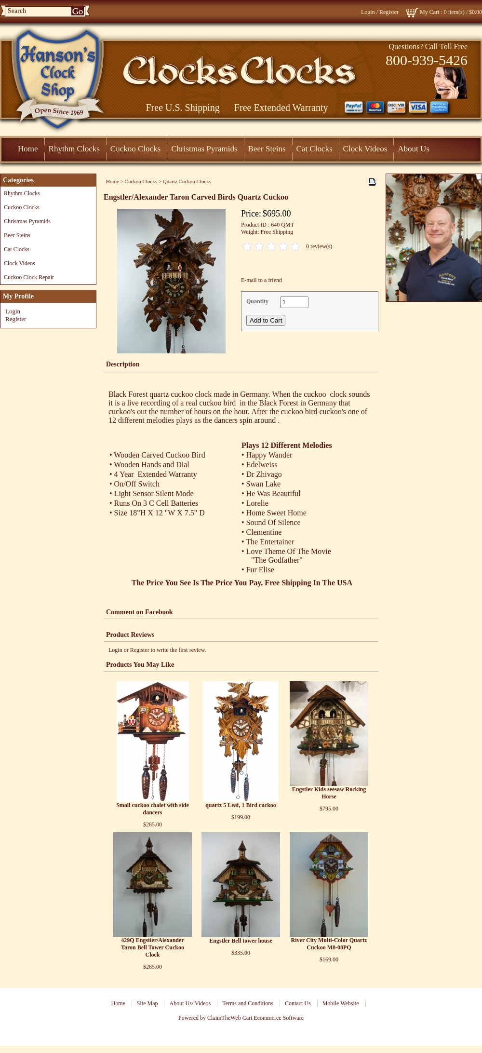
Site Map (147, 1003)
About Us (413, 148)
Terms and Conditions (247, 1003)
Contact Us (298, 1003)
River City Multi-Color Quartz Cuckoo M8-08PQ (329, 944)
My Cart (429, 12)
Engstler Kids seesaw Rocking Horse (329, 793)
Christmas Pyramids (204, 148)
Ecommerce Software (279, 1017)
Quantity (257, 301)
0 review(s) (319, 246)
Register (389, 12)
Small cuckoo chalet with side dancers (152, 809)
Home (28, 148)
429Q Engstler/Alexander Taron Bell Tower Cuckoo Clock (152, 947)
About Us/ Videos (190, 1003)
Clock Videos (365, 148)
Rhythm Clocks (74, 148)
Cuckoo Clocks (135, 148)
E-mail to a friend (261, 280)
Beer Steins (267, 148)
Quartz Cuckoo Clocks (187, 181)
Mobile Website (340, 1003)
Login (368, 12)
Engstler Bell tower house (240, 940)
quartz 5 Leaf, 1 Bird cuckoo (240, 805)
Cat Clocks (314, 148)
